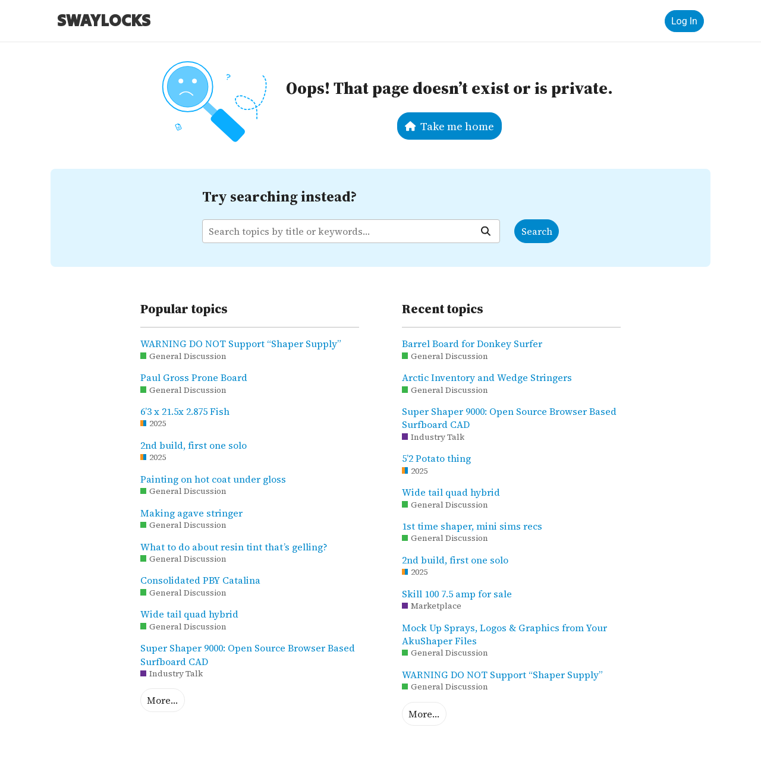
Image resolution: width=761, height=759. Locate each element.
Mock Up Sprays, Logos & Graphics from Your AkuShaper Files (504, 634)
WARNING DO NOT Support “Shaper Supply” (240, 343)
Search (536, 231)
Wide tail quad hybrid (189, 614)
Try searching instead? (279, 196)
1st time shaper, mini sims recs (472, 526)
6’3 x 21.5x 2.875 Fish (184, 411)
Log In (684, 21)
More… (162, 700)
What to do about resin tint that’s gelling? (234, 546)
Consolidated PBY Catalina (200, 580)
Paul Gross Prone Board (193, 377)
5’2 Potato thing (436, 458)
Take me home (450, 126)
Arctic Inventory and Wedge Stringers (487, 377)
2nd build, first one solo (193, 445)
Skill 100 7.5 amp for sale (457, 593)
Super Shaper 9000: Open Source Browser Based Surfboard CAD (247, 654)
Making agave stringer (191, 512)
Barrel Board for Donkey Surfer (472, 343)
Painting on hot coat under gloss (213, 479)
